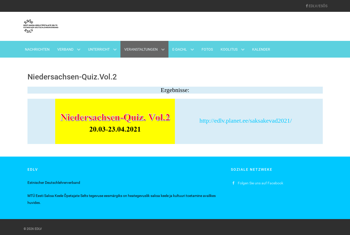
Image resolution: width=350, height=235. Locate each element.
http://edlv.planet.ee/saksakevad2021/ (173, 120)
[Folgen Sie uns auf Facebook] (258, 183)
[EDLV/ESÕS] (316, 6)
